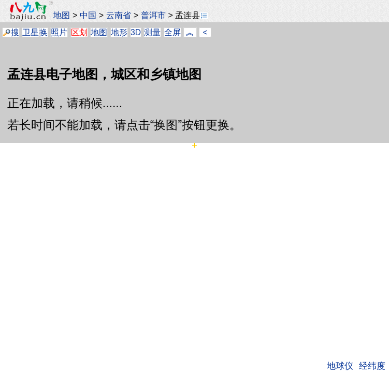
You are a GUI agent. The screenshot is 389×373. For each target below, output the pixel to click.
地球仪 (340, 366)
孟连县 (191, 15)
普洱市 (153, 15)
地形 (119, 32)
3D (136, 32)
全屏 (172, 32)
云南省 (118, 15)
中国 (88, 15)
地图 (61, 15)
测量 (152, 32)
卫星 (30, 32)
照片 (59, 32)
